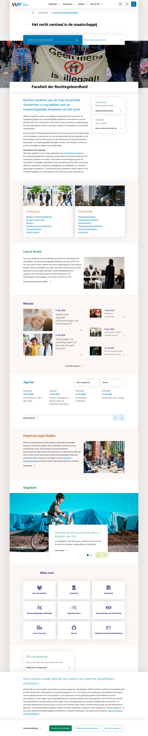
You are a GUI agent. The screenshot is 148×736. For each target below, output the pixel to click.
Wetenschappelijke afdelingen (90, 226)
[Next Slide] (105, 555)
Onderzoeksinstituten (87, 217)
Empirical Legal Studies (87, 229)
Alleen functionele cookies (87, 728)
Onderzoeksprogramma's (88, 220)
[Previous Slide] (98, 555)
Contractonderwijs (33, 229)
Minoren (29, 223)
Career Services (32, 232)
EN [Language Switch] (120, 4)
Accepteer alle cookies (60, 728)
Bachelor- (30, 217)
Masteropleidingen (44, 217)
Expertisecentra (84, 223)
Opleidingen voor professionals (38, 226)
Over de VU (43, 13)
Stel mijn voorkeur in (113, 728)
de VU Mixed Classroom (74, 153)
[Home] (33, 13)
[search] (77, 40)
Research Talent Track (35, 220)
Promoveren (83, 232)
